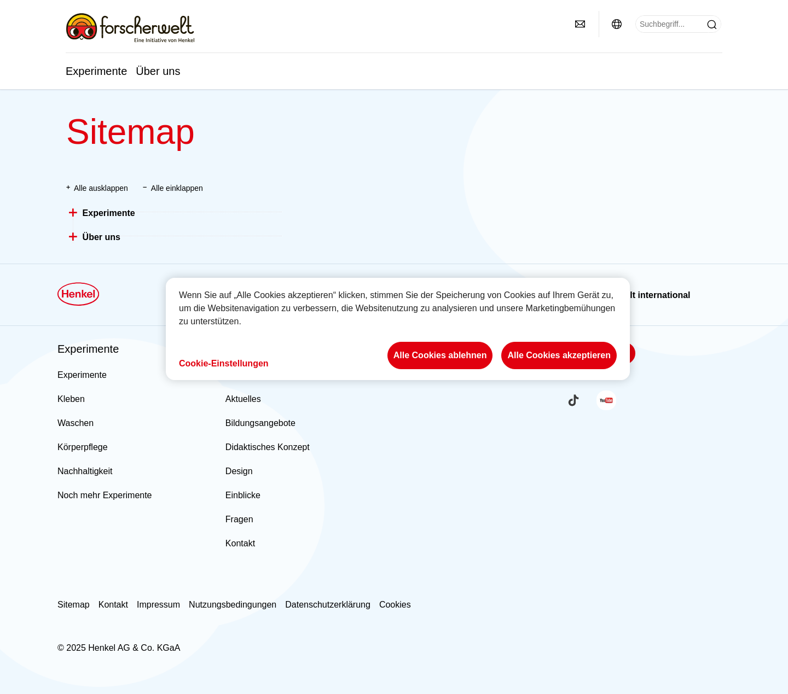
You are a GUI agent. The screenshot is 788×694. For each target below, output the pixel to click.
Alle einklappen (177, 188)
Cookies (395, 604)
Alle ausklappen (101, 188)
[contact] (580, 24)
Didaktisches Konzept (267, 447)
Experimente (96, 71)
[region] (398, 329)
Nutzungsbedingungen (232, 604)
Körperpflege (82, 447)
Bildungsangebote (260, 423)
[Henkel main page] (130, 27)
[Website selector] (617, 24)
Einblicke (242, 495)
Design (239, 471)
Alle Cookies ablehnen (440, 355)
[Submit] (712, 24)
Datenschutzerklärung (327, 604)
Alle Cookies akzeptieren (559, 355)
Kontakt (240, 543)
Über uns (158, 71)
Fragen (239, 519)
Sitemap (73, 604)
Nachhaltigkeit (85, 471)
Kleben (71, 399)
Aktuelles (243, 399)
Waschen (75, 423)
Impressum (158, 604)
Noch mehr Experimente (104, 495)
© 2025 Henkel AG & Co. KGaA (118, 647)
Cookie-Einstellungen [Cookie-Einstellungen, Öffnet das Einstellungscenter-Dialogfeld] (224, 363)
